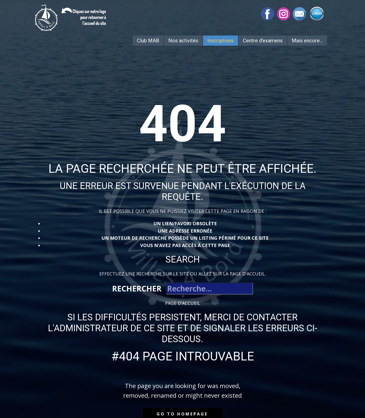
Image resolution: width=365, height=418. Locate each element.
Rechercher (136, 288)
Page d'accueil (182, 303)
